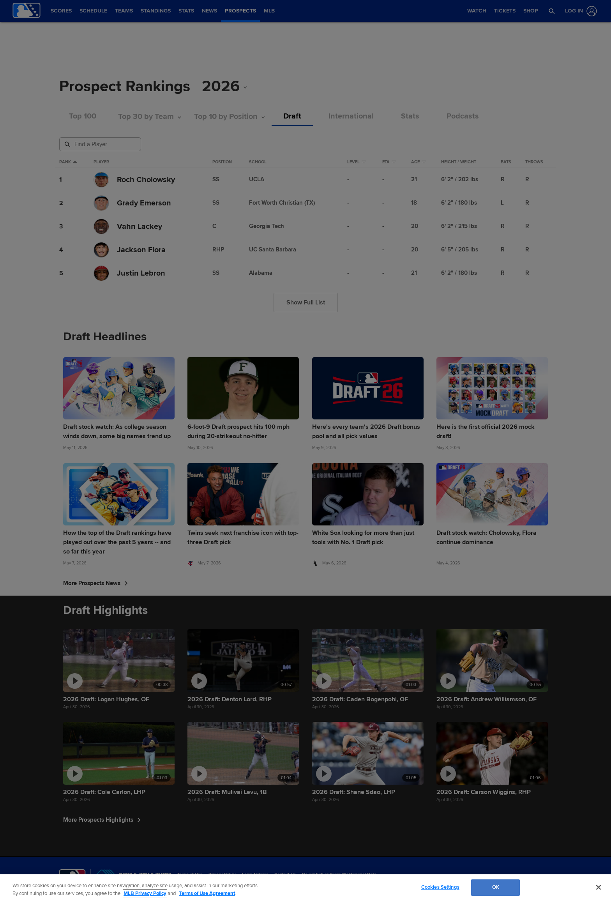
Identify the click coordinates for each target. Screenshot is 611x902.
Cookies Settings (440, 887)
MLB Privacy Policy (145, 893)
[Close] (598, 887)
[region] (305, 888)
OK (495, 887)
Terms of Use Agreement (207, 893)
